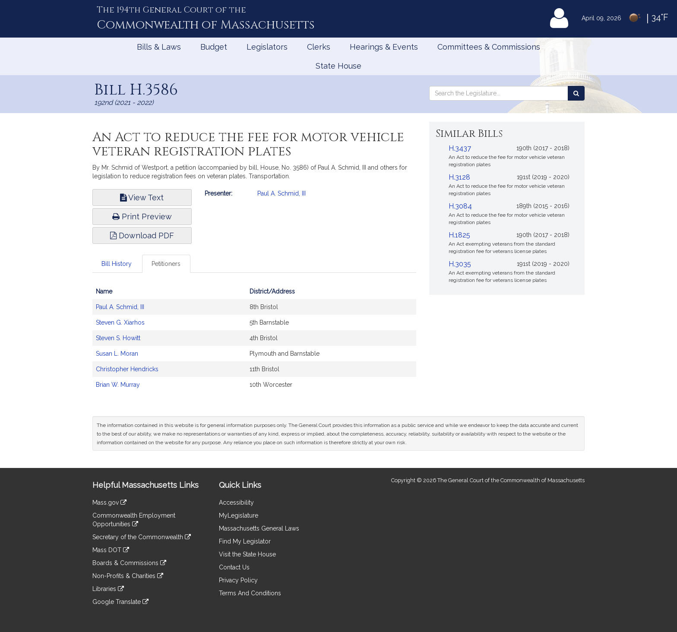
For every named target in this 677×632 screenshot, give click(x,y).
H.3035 (460, 264)
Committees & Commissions (488, 46)
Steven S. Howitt (118, 338)
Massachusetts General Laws (259, 528)
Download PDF (142, 235)
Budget (213, 46)
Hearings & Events (384, 46)
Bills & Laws (159, 46)
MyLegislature (238, 515)
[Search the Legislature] (576, 93)
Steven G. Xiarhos (120, 322)
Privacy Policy (238, 580)
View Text (142, 197)
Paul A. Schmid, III (281, 193)
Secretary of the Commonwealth (141, 537)
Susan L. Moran (117, 353)
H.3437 (460, 148)
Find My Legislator (245, 541)
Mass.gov (109, 502)
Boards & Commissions (129, 562)
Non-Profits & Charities (127, 575)
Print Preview (142, 216)
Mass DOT (110, 550)
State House (338, 65)
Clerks (318, 46)
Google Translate (120, 601)
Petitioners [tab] (166, 263)
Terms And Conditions (250, 593)
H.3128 (459, 177)
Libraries (108, 588)
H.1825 (459, 235)
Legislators (267, 46)
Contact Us (234, 567)
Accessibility (236, 502)
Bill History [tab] (116, 263)
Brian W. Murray (118, 384)
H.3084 (460, 206)
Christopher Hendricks (127, 369)
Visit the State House (247, 554)
